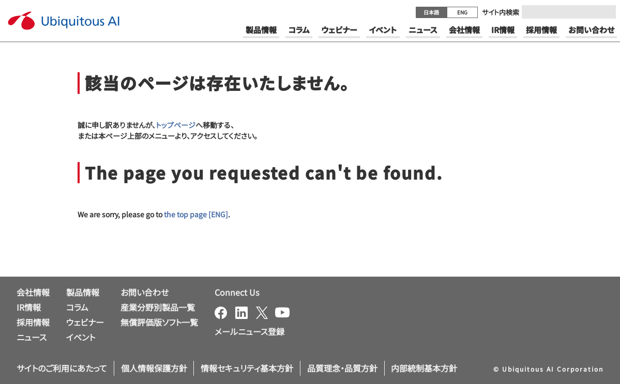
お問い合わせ (144, 292)
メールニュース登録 (249, 331)
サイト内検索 (500, 12)
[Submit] (605, 12)
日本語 (431, 12)
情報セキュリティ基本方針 (247, 368)
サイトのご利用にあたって (62, 368)
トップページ (175, 125)
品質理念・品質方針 (342, 368)
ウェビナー (85, 322)
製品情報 (82, 292)
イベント (80, 337)
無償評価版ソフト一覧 (159, 322)
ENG (462, 12)
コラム (77, 307)
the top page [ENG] (196, 214)
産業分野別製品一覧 (157, 307)
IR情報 (29, 307)
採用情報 (33, 322)
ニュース (32, 337)
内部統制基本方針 (424, 368)
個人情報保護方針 (154, 368)
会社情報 (33, 292)
